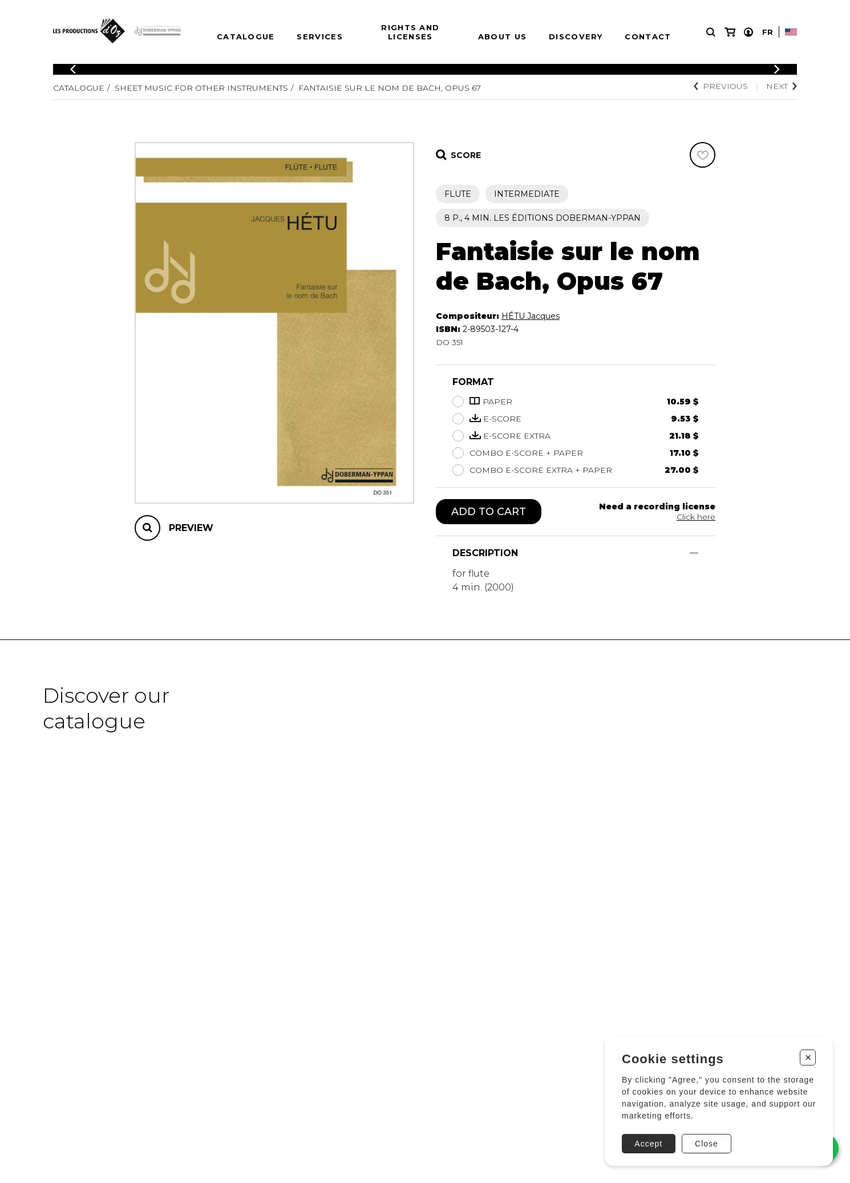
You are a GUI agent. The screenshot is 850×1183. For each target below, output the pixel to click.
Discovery (576, 36)
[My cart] (729, 32)
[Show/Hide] (694, 553)
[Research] (710, 32)
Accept (648, 1143)
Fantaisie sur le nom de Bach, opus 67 (389, 88)
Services (319, 36)
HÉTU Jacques (530, 316)
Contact (648, 36)
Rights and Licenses (410, 32)
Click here (696, 517)
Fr (767, 32)
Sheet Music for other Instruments (201, 88)
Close (706, 1143)
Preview (191, 527)
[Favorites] (702, 155)
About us (502, 36)
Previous (721, 86)
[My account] (748, 32)
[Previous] (73, 69)
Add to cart (488, 511)
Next (781, 86)
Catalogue (246, 36)
